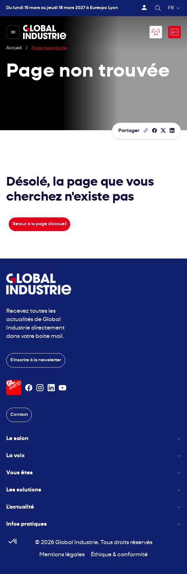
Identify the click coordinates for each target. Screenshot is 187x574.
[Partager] (154, 130)
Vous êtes (93, 473)
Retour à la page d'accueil (39, 224)
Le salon (93, 439)
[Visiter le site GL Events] (13, 387)
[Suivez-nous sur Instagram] (40, 387)
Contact (19, 414)
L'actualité (93, 507)
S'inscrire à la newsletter (35, 360)
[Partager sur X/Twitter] (163, 130)
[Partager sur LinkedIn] (172, 130)
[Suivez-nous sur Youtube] (62, 387)
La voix (93, 456)
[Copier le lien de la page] (145, 130)
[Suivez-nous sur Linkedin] (51, 387)
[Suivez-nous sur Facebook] (28, 387)
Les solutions (93, 490)
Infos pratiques (93, 524)
